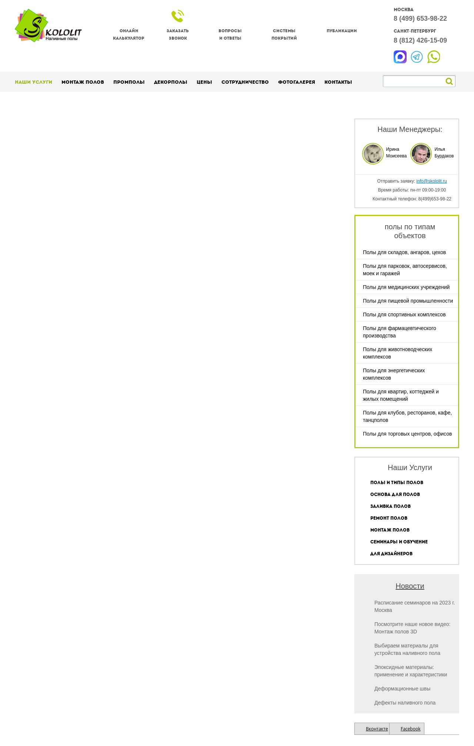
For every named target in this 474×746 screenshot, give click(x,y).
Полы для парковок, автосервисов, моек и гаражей (405, 269)
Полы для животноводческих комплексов (397, 353)
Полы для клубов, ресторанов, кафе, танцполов (407, 416)
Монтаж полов (82, 82)
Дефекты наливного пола (404, 703)
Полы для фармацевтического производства (399, 332)
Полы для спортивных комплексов (404, 314)
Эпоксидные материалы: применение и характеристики (410, 670)
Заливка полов (390, 506)
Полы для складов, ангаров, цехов (404, 252)
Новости (409, 586)
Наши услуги (33, 82)
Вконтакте (377, 729)
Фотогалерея (296, 82)
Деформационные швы (402, 689)
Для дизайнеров (391, 553)
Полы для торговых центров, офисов (407, 434)
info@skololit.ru (431, 181)
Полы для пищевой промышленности (408, 301)
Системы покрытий (284, 35)
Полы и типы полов (396, 482)
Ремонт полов (388, 518)
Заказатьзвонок (178, 35)
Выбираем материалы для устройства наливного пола (407, 649)
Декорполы (170, 82)
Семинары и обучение (399, 541)
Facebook (410, 729)
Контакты (338, 82)
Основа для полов (395, 494)
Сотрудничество (245, 82)
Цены (204, 82)
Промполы (129, 82)
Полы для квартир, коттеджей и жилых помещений (401, 395)
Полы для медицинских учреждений (406, 287)
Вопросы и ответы (230, 35)
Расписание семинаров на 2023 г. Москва (414, 606)
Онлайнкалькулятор (128, 35)
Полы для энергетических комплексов (394, 374)
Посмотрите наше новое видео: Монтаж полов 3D (412, 628)
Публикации (342, 31)
